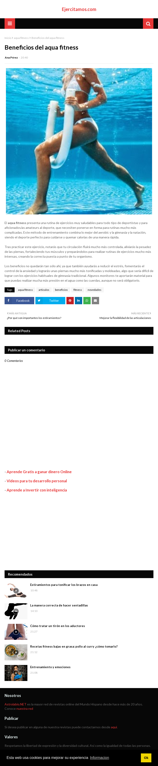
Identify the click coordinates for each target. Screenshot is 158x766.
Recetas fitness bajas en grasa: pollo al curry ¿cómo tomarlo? (74, 646)
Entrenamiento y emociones (50, 667)
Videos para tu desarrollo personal (37, 480)
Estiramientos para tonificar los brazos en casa (63, 585)
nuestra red (24, 708)
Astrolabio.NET (15, 704)
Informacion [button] (99, 758)
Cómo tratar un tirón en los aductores (57, 626)
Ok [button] (146, 758)
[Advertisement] (79, 531)
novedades (94, 289)
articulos (44, 289)
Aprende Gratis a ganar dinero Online (39, 471)
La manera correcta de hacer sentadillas (59, 605)
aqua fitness (21, 38)
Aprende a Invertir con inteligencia (37, 490)
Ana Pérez (11, 57)
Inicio (8, 38)
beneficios (61, 289)
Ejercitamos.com (79, 9)
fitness (78, 289)
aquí (114, 727)
